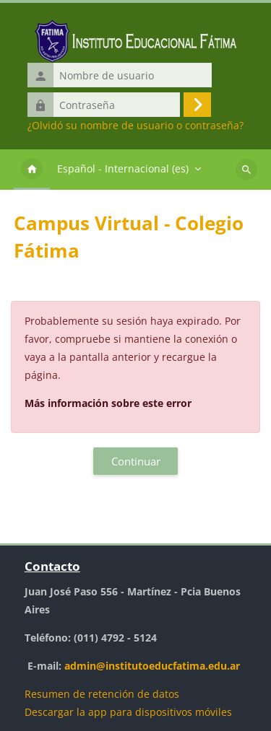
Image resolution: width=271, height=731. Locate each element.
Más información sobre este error (108, 403)
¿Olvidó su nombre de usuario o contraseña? (135, 125)
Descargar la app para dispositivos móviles (128, 712)
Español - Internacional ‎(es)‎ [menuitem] (123, 168)
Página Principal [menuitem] (32, 169)
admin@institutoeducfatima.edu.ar (152, 666)
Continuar (135, 461)
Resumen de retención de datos (102, 694)
